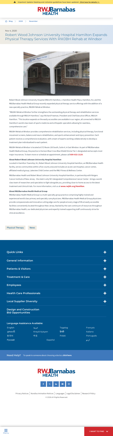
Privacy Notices (22, 393)
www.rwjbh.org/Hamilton (72, 186)
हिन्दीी (62, 332)
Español (51, 340)
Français (90, 327)
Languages (60, 393)
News (32, 227)
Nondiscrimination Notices (42, 393)
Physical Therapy (15, 227)
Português (91, 336)
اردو (88, 340)
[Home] (56, 11)
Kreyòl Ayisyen (40, 332)
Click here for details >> (89, 2)
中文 (35, 336)
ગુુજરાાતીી (11, 332)
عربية (35, 327)
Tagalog (64, 327)
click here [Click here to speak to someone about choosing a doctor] (67, 355)
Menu (6, 431)
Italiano (90, 332)
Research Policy (88, 393)
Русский (11, 340)
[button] (98, 431)
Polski (63, 336)
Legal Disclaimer (73, 393)
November (33, 21)
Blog (11, 21)
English (10, 327)
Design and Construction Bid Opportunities (23, 311)
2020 (21, 21)
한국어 (10, 336)
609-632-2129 (76, 154)
